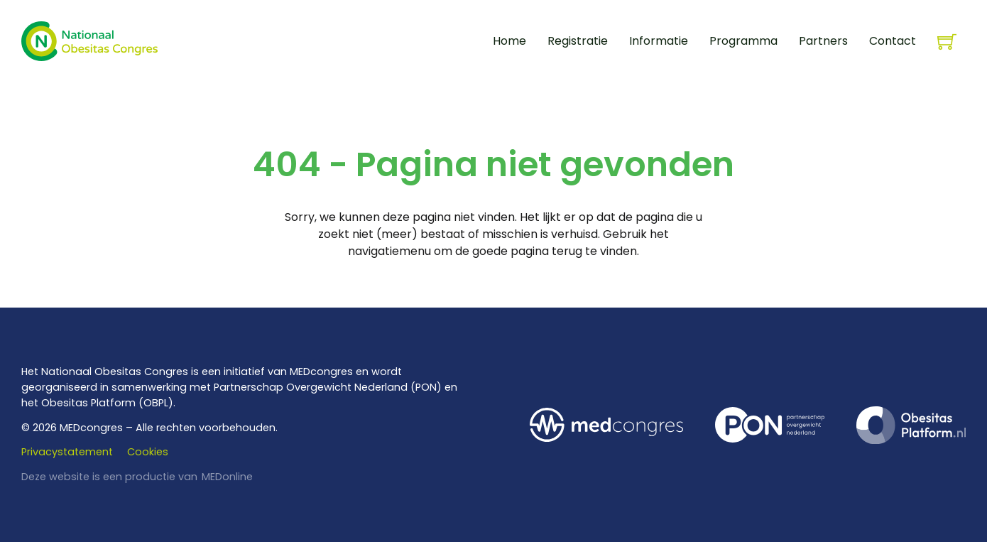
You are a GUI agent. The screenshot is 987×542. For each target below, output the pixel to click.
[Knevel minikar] (946, 41)
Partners (823, 41)
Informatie (658, 41)
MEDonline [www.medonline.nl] (227, 477)
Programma (743, 41)
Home (509, 41)
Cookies (147, 452)
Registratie (577, 41)
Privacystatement (67, 452)
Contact (892, 41)
